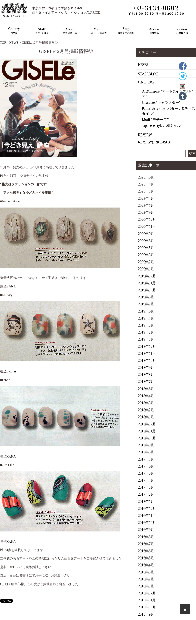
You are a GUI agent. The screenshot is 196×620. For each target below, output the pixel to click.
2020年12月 (147, 220)
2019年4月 (146, 318)
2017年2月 (146, 494)
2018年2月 (146, 410)
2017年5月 (146, 473)
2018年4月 (146, 396)
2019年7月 (146, 304)
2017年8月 (146, 452)
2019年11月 (147, 283)
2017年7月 (146, 459)
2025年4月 (146, 184)
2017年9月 (146, 445)
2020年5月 (146, 248)
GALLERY (146, 82)
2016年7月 (146, 544)
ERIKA (11, 371)
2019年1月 (146, 339)
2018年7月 (146, 382)
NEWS (13, 42)
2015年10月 (147, 607)
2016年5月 (146, 558)
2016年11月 (147, 516)
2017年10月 (147, 438)
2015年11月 (147, 600)
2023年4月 (146, 199)
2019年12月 (147, 276)
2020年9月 (146, 234)
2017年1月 (146, 502)
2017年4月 (146, 480)
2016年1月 (146, 586)
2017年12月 (147, 424)
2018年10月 (147, 361)
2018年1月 (146, 417)
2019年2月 (146, 332)
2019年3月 (146, 325)
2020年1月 (146, 269)
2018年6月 (146, 389)
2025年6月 (146, 177)
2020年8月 (146, 241)
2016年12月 (147, 509)
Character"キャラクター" (161, 103)
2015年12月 (147, 593)
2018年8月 (146, 375)
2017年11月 (147, 431)
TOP (3, 42)
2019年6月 (146, 311)
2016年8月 (146, 537)
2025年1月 (146, 191)
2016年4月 (146, 565)
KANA (11, 286)
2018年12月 (147, 347)
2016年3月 (146, 572)
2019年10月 (147, 290)
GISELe (27, 167)
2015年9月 (146, 614)
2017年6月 (146, 466)
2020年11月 (147, 227)
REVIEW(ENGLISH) (154, 142)
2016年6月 (146, 551)
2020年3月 (146, 255)
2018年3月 (146, 403)
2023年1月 (146, 206)
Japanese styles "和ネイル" (162, 126)
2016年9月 (146, 530)
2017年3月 (146, 487)
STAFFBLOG (148, 74)
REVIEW (145, 135)
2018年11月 (147, 354)
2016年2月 (146, 579)
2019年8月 (146, 297)
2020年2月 (146, 262)
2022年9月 (146, 213)
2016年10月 (147, 523)
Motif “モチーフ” (155, 120)
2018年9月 (146, 368)
